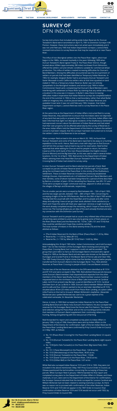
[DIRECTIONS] (108, 7)
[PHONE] (108, 11)
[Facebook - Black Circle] (109, 3)
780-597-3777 (19, 404)
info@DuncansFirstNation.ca (28, 402)
